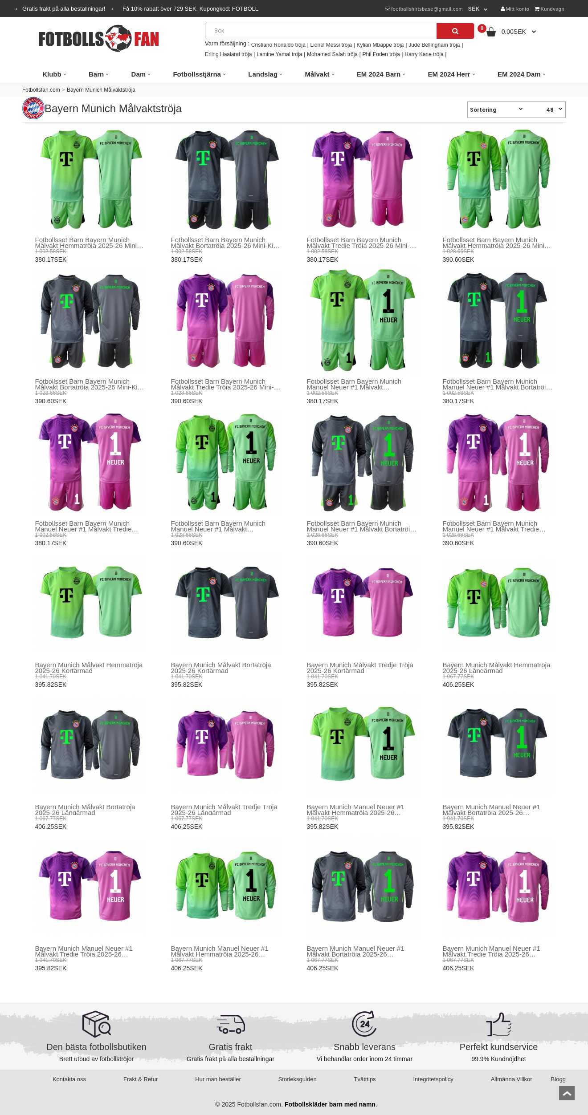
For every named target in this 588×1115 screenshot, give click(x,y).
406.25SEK (458, 684)
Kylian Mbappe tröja (380, 45)
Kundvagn (549, 9)
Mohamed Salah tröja (332, 54)
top (567, 1096)
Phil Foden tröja (381, 54)
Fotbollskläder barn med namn (330, 1104)
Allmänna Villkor (511, 1079)
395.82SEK (51, 684)
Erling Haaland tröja (228, 54)
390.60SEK (458, 259)
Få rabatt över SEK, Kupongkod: (190, 8)
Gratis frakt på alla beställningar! (64, 8)
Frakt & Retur (140, 1079)
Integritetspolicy (433, 1079)
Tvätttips (365, 1079)
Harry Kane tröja (423, 54)
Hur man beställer (218, 1079)
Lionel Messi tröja (330, 45)
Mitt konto (515, 9)
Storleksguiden (297, 1079)
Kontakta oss (69, 1079)
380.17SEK (51, 259)
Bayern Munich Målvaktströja (101, 90)
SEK (474, 9)
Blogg (558, 1079)
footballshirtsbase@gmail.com (424, 9)
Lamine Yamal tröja (279, 54)
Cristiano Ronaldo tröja (278, 45)
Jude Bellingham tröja (434, 45)
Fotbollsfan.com (41, 90)
